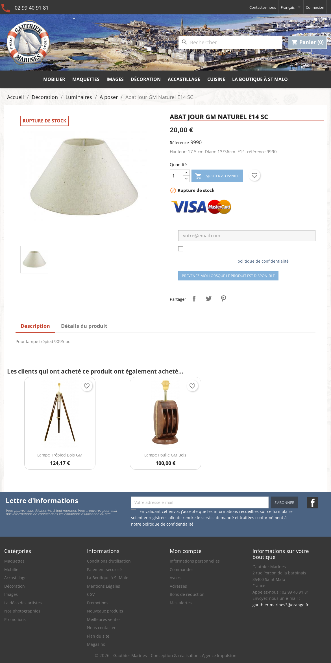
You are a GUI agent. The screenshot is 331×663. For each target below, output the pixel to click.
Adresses (178, 586)
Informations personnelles (195, 561)
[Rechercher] (230, 42)
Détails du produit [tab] (84, 325)
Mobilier (54, 79)
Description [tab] (35, 325)
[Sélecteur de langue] (290, 7)
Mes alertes (181, 602)
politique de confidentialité (263, 261)
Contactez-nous (262, 7)
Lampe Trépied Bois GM (59, 455)
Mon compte (186, 551)
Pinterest (223, 298)
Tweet (208, 298)
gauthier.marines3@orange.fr (280, 604)
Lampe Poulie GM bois (165, 455)
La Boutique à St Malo (260, 79)
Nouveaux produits (105, 611)
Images (115, 79)
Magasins (96, 644)
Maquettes (85, 79)
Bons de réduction (187, 594)
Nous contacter (101, 627)
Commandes (181, 569)
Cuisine (216, 79)
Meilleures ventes (104, 619)
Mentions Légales (103, 586)
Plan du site (98, 636)
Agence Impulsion (219, 655)
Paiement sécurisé (104, 569)
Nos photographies (22, 611)
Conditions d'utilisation (109, 561)
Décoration (146, 79)
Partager (194, 298)
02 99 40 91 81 (32, 7)
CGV (91, 594)
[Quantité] (176, 176)
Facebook (312, 502)
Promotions (15, 619)
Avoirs (175, 577)
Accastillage (184, 79)
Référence (179, 142)
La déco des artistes (23, 602)
